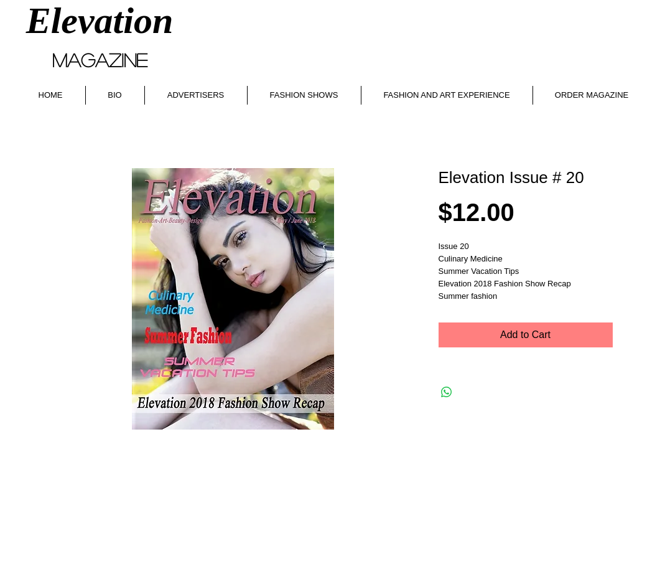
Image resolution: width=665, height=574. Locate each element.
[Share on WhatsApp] (446, 392)
